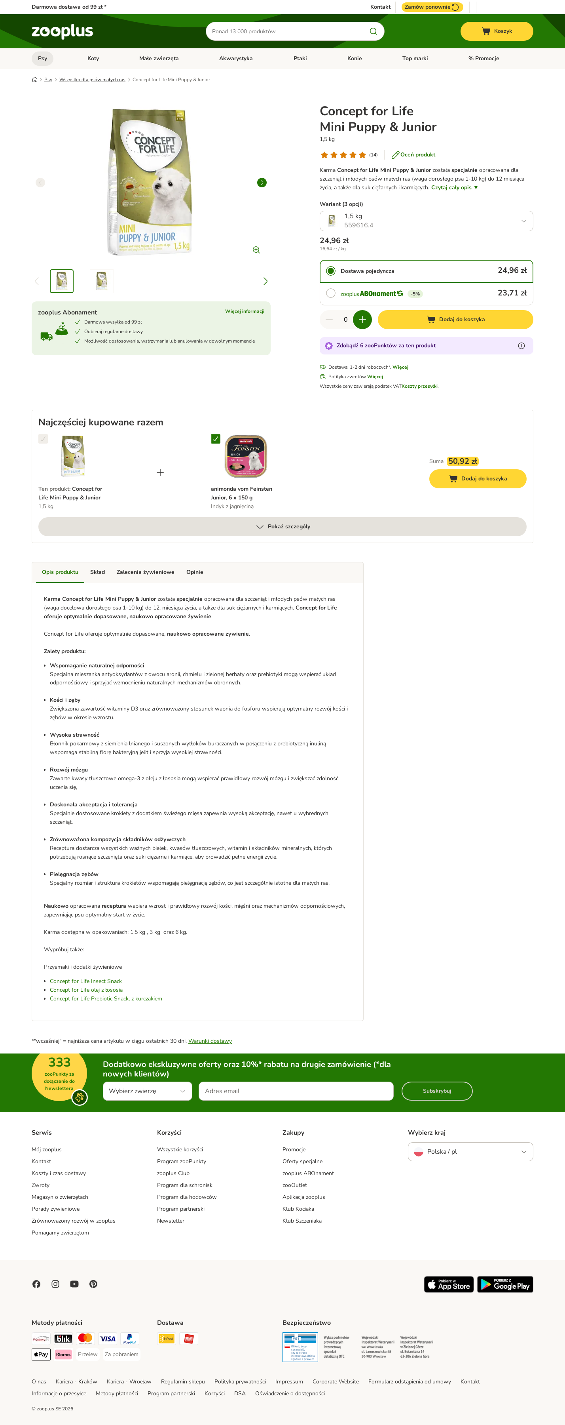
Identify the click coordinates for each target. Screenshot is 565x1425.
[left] (40, 182)
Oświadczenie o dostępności (290, 1393)
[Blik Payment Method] (63, 1340)
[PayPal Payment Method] (129, 1340)
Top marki (415, 58)
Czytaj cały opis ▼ (455, 187)
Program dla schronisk (184, 1185)
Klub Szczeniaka (302, 1221)
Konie (354, 58)
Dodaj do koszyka (486, 480)
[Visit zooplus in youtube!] (74, 1284)
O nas (39, 1381)
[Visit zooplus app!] (449, 1291)
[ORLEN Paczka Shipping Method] (188, 1340)
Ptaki (300, 58)
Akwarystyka (236, 58)
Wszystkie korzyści (180, 1149)
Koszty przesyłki (420, 386)
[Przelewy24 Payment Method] (41, 1340)
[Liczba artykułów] (345, 319)
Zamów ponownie (432, 7)
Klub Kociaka (298, 1209)
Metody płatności (117, 1393)
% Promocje (483, 58)
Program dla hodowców (187, 1197)
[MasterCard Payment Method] (85, 1340)
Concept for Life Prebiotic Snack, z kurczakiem (106, 998)
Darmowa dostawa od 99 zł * (69, 7)
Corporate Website (336, 1381)
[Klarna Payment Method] (63, 1356)
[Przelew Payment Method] (88, 1354)
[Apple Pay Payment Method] (41, 1356)
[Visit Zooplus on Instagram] (55, 1284)
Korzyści (215, 1393)
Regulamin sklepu (183, 1381)
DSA (240, 1393)
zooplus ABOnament (308, 1173)
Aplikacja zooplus (303, 1197)
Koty (93, 58)
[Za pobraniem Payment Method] (121, 1354)
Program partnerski (181, 1209)
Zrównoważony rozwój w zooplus (74, 1221)
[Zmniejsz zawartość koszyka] (329, 319)
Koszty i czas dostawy (59, 1173)
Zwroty (40, 1185)
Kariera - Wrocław (129, 1381)
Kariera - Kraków (76, 1381)
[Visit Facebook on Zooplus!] (36, 1284)
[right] (262, 182)
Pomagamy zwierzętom (60, 1232)
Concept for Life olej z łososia (86, 990)
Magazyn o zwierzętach (60, 1197)
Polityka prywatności (240, 1381)
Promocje (293, 1149)
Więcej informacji (244, 311)
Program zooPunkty (181, 1161)
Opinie (194, 572)
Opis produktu (60, 572)
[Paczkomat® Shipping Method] (166, 1340)
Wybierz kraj (427, 1132)
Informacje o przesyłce (59, 1393)
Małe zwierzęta (159, 58)
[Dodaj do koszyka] (455, 319)
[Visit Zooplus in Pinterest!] (93, 1284)
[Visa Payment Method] (107, 1340)
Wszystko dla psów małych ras (92, 79)
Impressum (289, 1381)
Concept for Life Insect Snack (86, 981)
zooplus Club (173, 1173)
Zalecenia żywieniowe (145, 572)
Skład (97, 572)
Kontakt (380, 7)
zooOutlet (294, 1185)
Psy (42, 58)
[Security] (300, 1348)
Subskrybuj (437, 1091)
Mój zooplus (47, 1149)
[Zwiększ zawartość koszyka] (362, 319)
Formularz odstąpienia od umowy (409, 1381)
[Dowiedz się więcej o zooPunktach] (521, 346)
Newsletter (170, 1221)
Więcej (400, 367)
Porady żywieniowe (56, 1209)
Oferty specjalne (302, 1161)
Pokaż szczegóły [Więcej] (282, 527)
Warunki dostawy (210, 1041)
